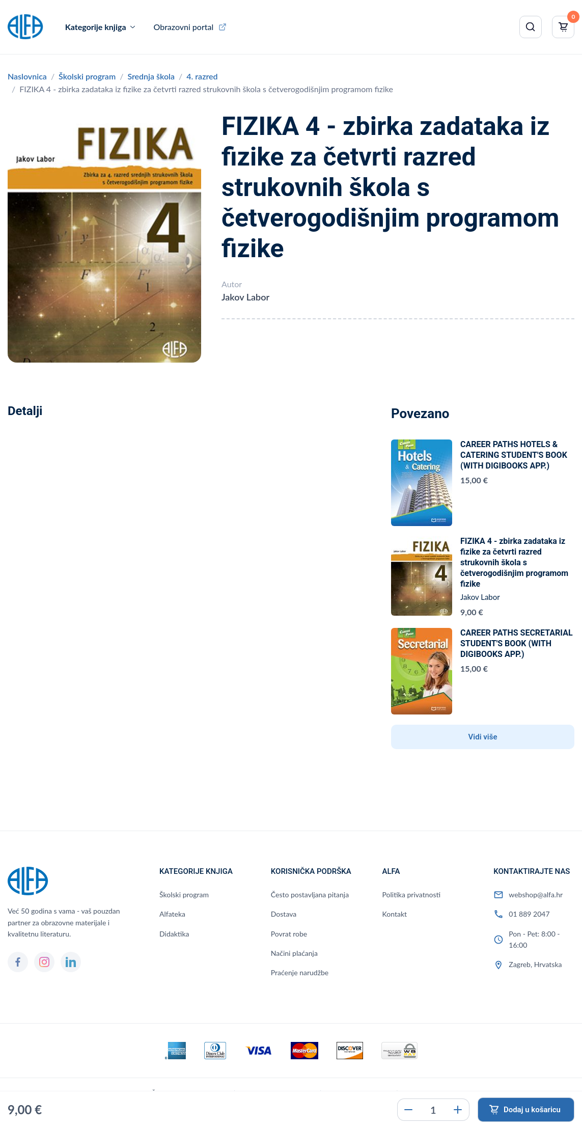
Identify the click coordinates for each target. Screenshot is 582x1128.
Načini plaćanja (294, 953)
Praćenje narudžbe (299, 972)
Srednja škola (151, 76)
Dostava (283, 914)
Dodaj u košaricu (532, 1109)
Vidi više (482, 736)
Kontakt (394, 914)
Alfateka (172, 914)
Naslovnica (27, 76)
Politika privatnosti (411, 894)
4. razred (201, 76)
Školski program (87, 76)
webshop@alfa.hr (536, 894)
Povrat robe (289, 933)
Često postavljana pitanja (310, 894)
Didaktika (174, 933)
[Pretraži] (530, 27)
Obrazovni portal (184, 27)
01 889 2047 (529, 914)
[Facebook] (18, 962)
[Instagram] (44, 962)
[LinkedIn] (71, 962)
